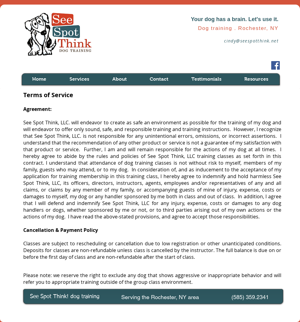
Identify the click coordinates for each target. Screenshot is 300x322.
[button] (86, 79)
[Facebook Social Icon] (275, 65)
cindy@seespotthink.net (251, 41)
